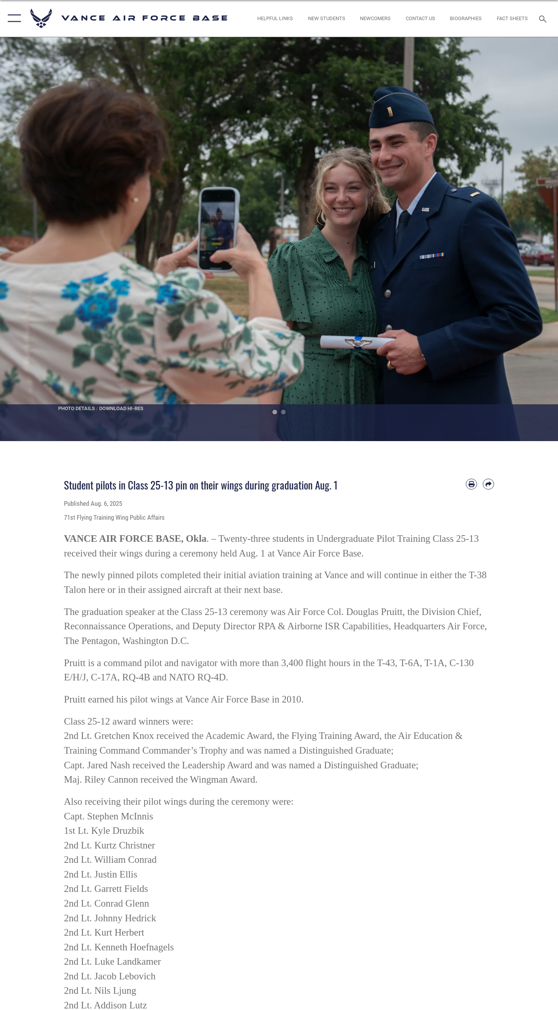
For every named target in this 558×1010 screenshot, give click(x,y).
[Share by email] (488, 484)
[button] (12, 18)
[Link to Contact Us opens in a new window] (420, 18)
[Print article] (471, 484)
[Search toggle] (544, 18)
